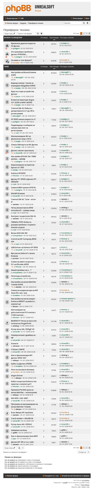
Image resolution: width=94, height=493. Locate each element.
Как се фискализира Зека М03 (24, 436)
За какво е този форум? (21, 60)
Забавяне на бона (19, 430)
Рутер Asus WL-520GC (21, 424)
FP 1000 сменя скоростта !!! (23, 119)
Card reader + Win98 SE (22, 418)
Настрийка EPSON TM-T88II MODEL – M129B (23, 157)
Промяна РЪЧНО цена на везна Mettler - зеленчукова (24, 391)
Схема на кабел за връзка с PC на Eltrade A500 (23, 263)
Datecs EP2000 (18, 173)
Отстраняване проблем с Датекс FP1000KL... (22, 53)
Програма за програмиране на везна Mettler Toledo (24, 405)
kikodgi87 (20, 77)
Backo (15, 306)
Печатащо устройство (21, 276)
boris (18, 96)
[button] (89, 33)
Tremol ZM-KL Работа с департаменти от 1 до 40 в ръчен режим (22, 111)
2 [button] (83, 33)
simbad (16, 346)
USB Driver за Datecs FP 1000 (24, 247)
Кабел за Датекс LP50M (21, 364)
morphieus (17, 236)
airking (64, 208)
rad (17, 133)
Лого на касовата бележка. (23, 369)
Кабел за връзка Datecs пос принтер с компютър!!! (24, 382)
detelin (16, 204)
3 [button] (86, 33)
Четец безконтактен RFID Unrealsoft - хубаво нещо (23, 209)
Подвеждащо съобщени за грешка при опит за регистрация (23, 128)
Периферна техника (16, 30)
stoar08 (64, 52)
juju (14, 439)
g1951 (15, 433)
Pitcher (16, 176)
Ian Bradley (85, 480)
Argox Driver (17, 375)
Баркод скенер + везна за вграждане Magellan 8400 (23, 84)
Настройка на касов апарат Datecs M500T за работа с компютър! (23, 301)
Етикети (14, 343)
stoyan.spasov (67, 299)
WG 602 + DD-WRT (19, 398)
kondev (16, 63)
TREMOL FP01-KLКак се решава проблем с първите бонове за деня (23, 225)
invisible (16, 295)
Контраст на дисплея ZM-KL (23, 216)
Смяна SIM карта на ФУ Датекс (24, 144)
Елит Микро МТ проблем (22, 412)
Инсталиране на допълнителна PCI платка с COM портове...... (23, 312)
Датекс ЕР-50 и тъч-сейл (22, 442)
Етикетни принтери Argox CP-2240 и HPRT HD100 (22, 101)
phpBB (65, 483)
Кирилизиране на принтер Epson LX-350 (22, 166)
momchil (65, 253)
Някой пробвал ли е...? (21, 270)
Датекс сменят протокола (22, 150)
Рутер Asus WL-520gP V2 (22, 329)
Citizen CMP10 (18, 349)
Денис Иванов (85, 485)
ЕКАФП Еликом (18, 193)
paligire (16, 48)
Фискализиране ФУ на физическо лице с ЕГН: (21, 137)
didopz (16, 360)
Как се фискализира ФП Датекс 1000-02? (21, 356)
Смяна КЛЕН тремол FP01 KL (23, 187)
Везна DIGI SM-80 (19, 233)
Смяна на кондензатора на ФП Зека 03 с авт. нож (24, 291)
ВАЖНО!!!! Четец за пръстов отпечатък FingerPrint (23, 322)
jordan (16, 258)
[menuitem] (21, 18)
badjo (18, 88)
